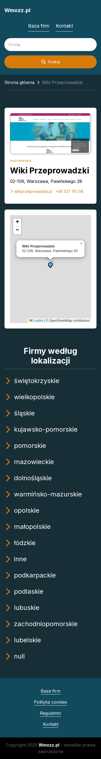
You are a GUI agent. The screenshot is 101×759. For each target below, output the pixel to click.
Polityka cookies (50, 702)
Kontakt (64, 26)
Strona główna (19, 82)
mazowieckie (20, 161)
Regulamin (50, 713)
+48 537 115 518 (69, 191)
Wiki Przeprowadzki (49, 170)
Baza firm (38, 26)
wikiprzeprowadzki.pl (31, 191)
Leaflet (36, 321)
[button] (50, 265)
